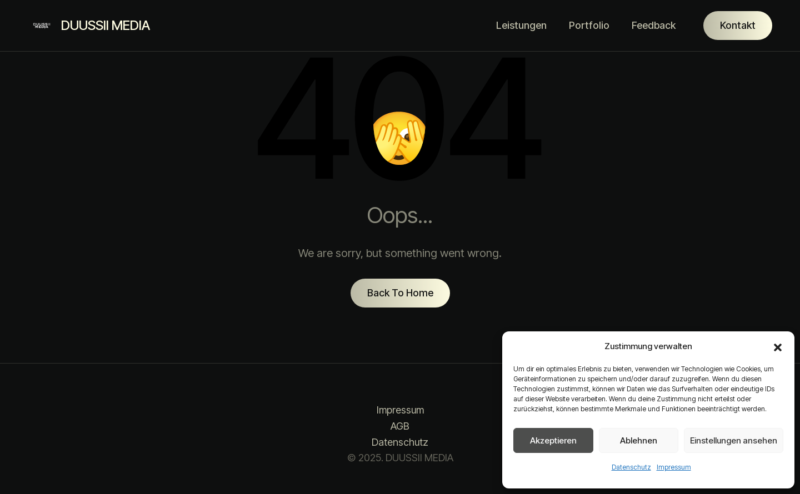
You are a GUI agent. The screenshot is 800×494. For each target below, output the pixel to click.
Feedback (654, 25)
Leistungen (521, 25)
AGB (400, 426)
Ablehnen (638, 440)
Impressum (674, 467)
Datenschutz (631, 467)
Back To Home (400, 293)
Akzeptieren (553, 440)
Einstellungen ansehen (733, 440)
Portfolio (589, 25)
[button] (777, 346)
